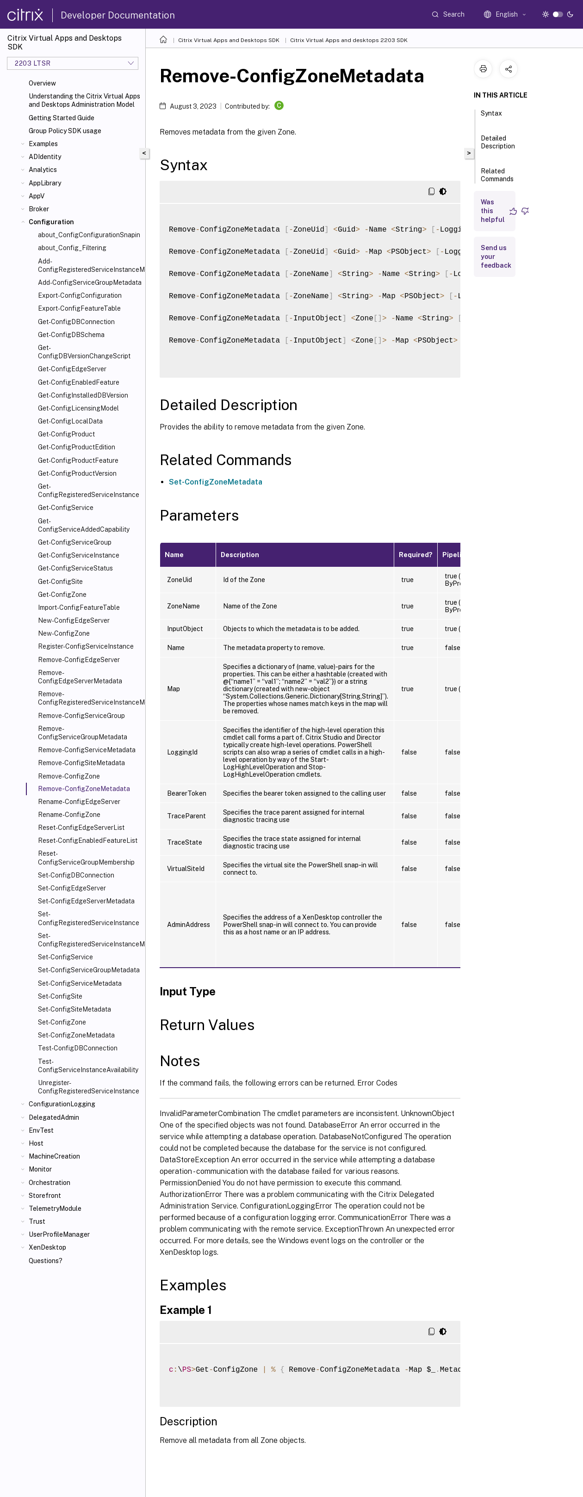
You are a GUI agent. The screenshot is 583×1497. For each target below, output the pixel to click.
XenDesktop (47, 1247)
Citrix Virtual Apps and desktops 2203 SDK (349, 40)
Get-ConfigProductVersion (77, 473)
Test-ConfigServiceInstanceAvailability (88, 1066)
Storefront (45, 1195)
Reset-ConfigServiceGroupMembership (86, 857)
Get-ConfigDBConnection (76, 321)
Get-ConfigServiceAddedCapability (84, 525)
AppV (36, 196)
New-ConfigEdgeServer (74, 620)
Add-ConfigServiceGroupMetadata (90, 282)
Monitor (40, 1169)
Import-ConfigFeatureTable (79, 607)
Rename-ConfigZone (69, 814)
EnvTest (41, 1130)
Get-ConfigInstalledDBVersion (83, 395)
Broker (39, 209)
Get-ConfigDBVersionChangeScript (84, 352)
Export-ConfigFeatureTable (79, 308)
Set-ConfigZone (62, 1022)
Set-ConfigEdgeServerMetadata (86, 901)
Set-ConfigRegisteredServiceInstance (88, 918)
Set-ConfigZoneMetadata (76, 1035)
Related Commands (497, 179)
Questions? (45, 1260)
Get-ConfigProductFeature (78, 460)
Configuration (51, 222)
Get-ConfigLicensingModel (78, 408)
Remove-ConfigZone (69, 776)
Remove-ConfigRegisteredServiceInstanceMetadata (90, 698)
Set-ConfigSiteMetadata (74, 1009)
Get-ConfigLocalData (70, 421)
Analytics (43, 169)
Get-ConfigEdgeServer (72, 369)
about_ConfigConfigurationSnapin (89, 235)
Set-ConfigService (65, 957)
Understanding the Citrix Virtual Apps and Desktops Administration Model (84, 100)
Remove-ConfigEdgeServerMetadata (80, 677)
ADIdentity (45, 156)
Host (36, 1143)
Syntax (491, 117)
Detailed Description (498, 146)
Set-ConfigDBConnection (76, 875)
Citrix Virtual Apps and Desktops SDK (228, 40)
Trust (37, 1221)
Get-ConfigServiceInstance (78, 555)
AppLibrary (45, 183)
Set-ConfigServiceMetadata (80, 983)
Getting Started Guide (61, 118)
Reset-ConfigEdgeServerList (81, 827)
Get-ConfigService (65, 507)
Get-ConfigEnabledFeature (78, 382)
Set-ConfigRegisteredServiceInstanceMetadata (90, 940)
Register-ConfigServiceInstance (86, 646)
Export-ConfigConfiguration (80, 295)
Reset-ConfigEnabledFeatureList (87, 840)
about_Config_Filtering (72, 248)
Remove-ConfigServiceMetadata (87, 750)
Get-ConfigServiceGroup (75, 542)
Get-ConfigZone (62, 594)
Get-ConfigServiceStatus (75, 568)
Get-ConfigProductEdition (76, 447)
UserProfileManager (59, 1234)
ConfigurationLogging (62, 1104)
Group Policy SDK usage (65, 131)
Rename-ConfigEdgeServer (79, 801)
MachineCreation (54, 1156)
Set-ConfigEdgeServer (72, 888)
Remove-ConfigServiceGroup (81, 715)
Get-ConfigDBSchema (71, 334)
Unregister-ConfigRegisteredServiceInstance (88, 1087)
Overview (42, 83)
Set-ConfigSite (60, 996)
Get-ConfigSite (60, 581)
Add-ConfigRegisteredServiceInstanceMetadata (90, 265)
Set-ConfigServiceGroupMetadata (89, 970)
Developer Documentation (118, 15)
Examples (43, 143)
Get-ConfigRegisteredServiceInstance (88, 490)
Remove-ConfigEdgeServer (79, 659)
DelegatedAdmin (54, 1117)
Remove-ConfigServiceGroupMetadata (82, 733)
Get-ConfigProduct (66, 434)
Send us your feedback (496, 256)
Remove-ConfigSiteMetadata (81, 763)
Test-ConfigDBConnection (78, 1048)
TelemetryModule (55, 1208)
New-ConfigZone (64, 633)
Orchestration (49, 1182)
